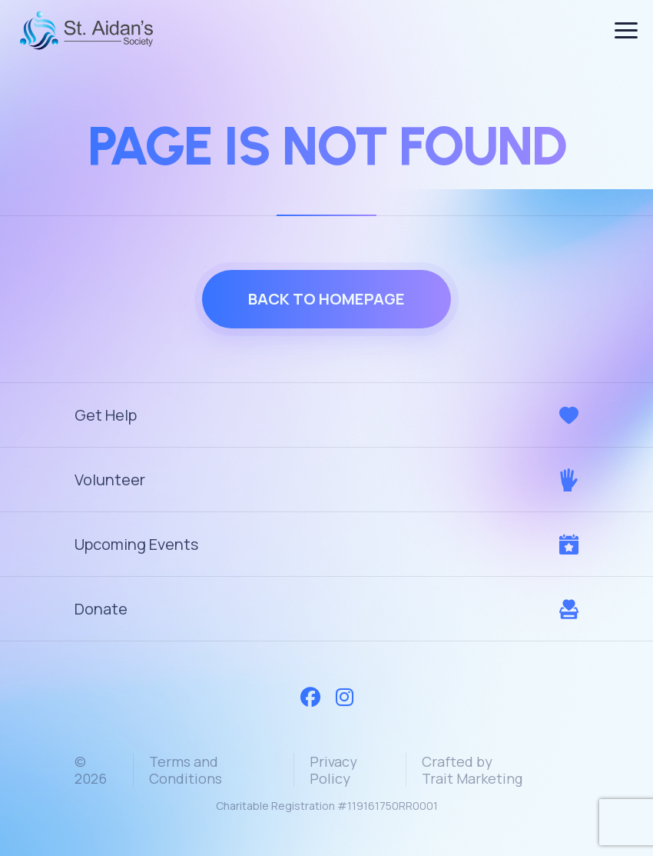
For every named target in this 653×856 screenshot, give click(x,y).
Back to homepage (326, 298)
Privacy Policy (333, 770)
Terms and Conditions (185, 770)
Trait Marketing (472, 778)
